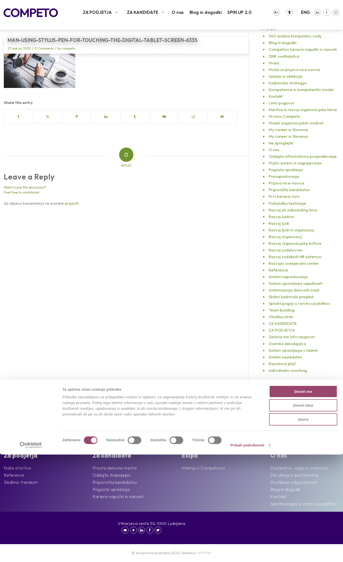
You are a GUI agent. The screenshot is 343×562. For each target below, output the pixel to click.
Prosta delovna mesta (114, 468)
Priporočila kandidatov (289, 189)
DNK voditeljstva (284, 56)
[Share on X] (47, 116)
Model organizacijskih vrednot (296, 122)
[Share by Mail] (222, 116)
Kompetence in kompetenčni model (301, 89)
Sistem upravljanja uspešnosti (296, 283)
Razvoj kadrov (281, 216)
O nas (178, 12)
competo (69, 48)
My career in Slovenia (288, 129)
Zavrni (303, 527)
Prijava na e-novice (286, 182)
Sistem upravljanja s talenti (293, 350)
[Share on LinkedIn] (105, 116)
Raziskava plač (282, 363)
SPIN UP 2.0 (239, 12)
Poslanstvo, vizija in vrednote (299, 468)
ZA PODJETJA (97, 12)
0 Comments (44, 48)
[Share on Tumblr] (135, 116)
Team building (281, 309)
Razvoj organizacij (285, 236)
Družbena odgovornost (293, 482)
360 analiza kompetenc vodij (295, 35)
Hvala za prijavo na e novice (294, 69)
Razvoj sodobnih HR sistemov (295, 256)
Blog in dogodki (206, 12)
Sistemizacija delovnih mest (294, 289)
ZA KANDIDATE (142, 12)
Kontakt (275, 96)
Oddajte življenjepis (111, 475)
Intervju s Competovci (203, 468)
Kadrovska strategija (288, 82)
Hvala (274, 62)
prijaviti (72, 203)
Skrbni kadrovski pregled (291, 296)
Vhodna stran (281, 316)
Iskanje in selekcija (285, 76)
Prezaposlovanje (284, 176)
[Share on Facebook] (18, 116)
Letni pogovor (281, 102)
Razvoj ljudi (279, 223)
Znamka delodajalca (287, 343)
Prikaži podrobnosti (247, 553)
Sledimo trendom (21, 482)
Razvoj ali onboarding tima (293, 209)
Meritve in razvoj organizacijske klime (303, 109)
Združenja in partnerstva (294, 475)
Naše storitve (17, 468)
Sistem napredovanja (288, 276)
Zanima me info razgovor (292, 336)
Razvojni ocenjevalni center (294, 263)
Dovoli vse (303, 499)
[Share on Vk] (164, 116)
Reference (278, 269)
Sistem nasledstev (285, 356)
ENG (305, 12)
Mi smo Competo (284, 116)
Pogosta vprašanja (286, 169)
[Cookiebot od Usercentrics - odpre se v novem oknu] (31, 552)
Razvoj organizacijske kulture (295, 243)
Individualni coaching (288, 370)
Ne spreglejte (281, 142)
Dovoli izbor (303, 513)
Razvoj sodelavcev (286, 249)
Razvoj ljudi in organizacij (291, 229)
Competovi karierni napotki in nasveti (303, 49)
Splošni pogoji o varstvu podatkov (299, 303)
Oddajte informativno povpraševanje (303, 156)
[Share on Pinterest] (76, 116)
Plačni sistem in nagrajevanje (295, 162)
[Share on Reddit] (193, 116)
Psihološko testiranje (287, 203)
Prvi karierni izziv (284, 196)
